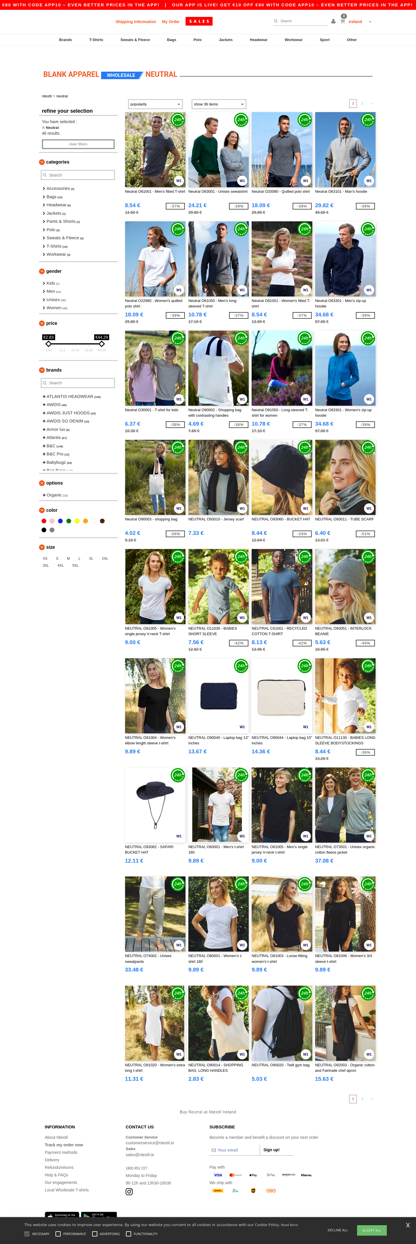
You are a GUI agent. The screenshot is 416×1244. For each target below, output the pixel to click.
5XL (76, 552)
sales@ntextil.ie (140, 1141)
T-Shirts (96, 40)
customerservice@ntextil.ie (150, 1130)
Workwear (294, 40)
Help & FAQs (56, 1162)
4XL (60, 552)
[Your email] (234, 1137)
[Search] (299, 21)
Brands (65, 40)
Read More (289, 1225)
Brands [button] (54, 357)
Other (352, 40)
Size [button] (50, 534)
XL (91, 546)
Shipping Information (136, 21)
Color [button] (51, 497)
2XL (105, 546)
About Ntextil (56, 1124)
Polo (198, 40)
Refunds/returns (59, 1154)
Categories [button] (57, 149)
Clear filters (78, 131)
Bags (171, 40)
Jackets (226, 40)
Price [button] (51, 310)
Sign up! (271, 1136)
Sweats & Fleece (135, 40)
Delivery (52, 1147)
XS (45, 546)
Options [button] (54, 470)
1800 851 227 (138, 1155)
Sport (325, 40)
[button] (334, 21)
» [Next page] (372, 90)
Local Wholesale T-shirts (67, 1177)
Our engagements (61, 1169)
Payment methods (61, 1139)
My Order (171, 21)
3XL (46, 552)
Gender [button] (54, 258)
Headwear (259, 40)
